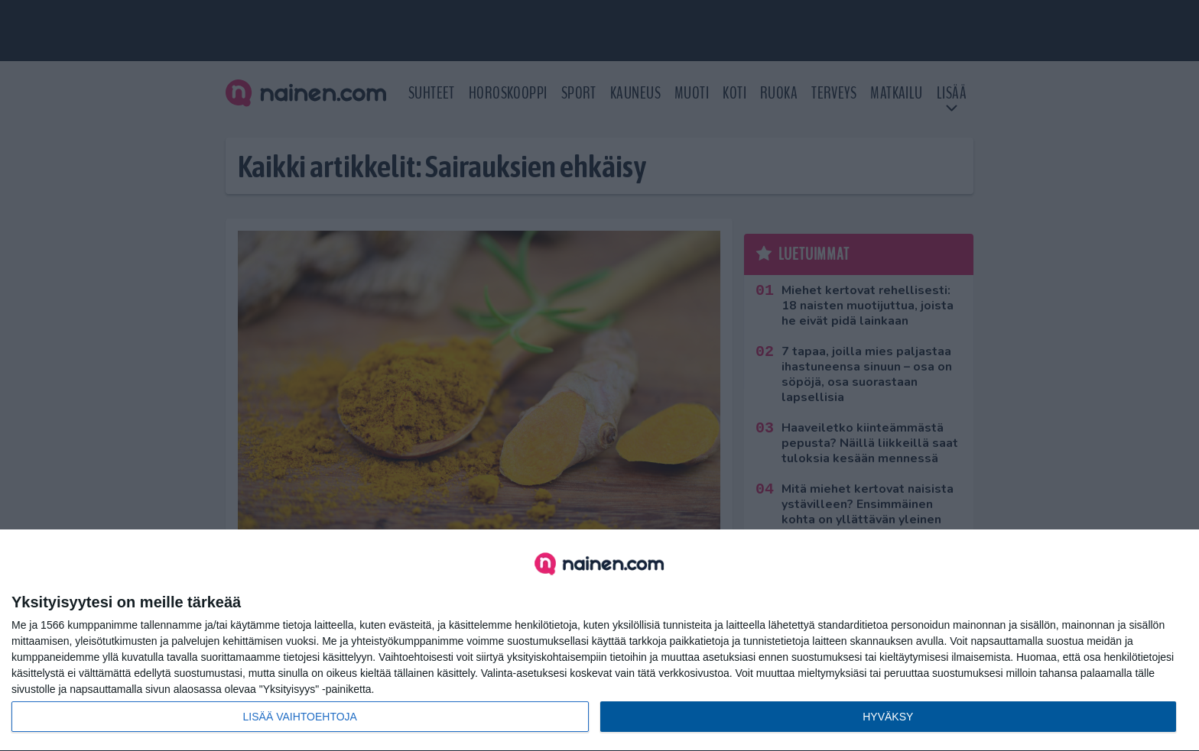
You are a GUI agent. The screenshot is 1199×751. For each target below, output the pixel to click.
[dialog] (599, 640)
